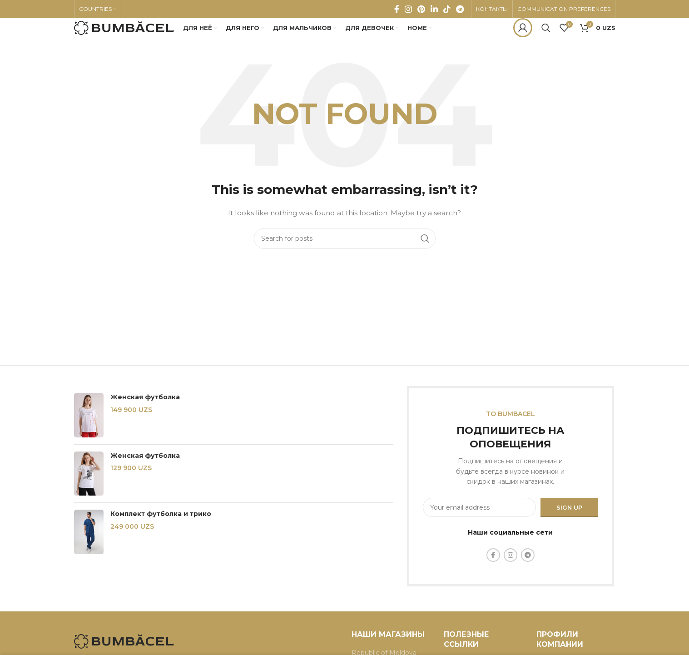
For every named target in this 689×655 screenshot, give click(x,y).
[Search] (546, 39)
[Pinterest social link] (421, 11)
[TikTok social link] (447, 11)
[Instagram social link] (408, 11)
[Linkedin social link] (434, 11)
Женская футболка (145, 414)
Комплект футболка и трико (160, 530)
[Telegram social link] (459, 11)
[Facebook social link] (397, 11)
